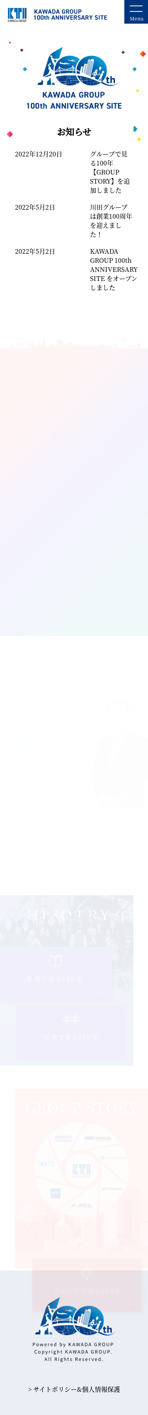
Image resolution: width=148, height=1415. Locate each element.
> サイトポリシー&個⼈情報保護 (74, 1389)
